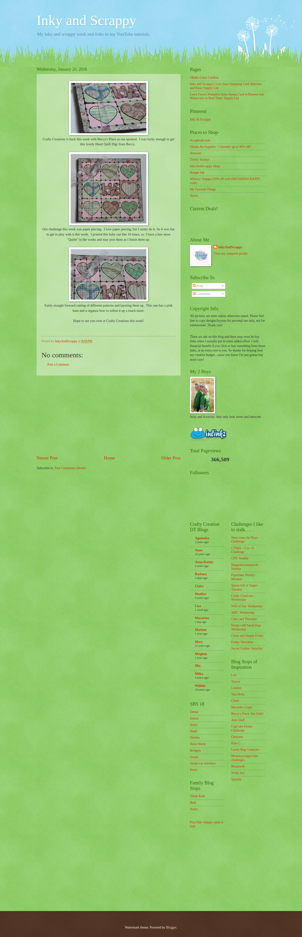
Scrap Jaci (237, 772)
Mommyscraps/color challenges (244, 758)
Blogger (171, 927)
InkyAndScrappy (230, 247)
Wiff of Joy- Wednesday (247, 606)
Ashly (194, 809)
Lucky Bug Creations (245, 749)
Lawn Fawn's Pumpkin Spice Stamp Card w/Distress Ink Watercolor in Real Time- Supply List (227, 96)
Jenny (193, 725)
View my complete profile (230, 253)
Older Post (170, 457)
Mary (199, 642)
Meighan (201, 654)
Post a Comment (58, 364)
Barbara (201, 574)
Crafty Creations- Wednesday (242, 598)
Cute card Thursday (244, 619)
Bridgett (195, 750)
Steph (193, 731)
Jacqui (194, 757)
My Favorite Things (203, 189)
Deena (194, 712)
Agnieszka (202, 538)
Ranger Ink (197, 172)
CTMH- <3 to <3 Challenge (242, 550)
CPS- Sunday (240, 558)
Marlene (201, 630)
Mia (198, 665)
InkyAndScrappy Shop (205, 166)
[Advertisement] (108, 415)
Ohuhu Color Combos (204, 77)
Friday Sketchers (242, 642)
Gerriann (237, 737)
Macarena (202, 618)
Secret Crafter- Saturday (247, 648)
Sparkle (236, 779)
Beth (193, 802)
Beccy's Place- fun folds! (247, 713)
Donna (194, 718)
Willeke (200, 686)
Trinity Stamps (199, 159)
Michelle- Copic (241, 707)
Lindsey (236, 688)
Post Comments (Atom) (70, 468)
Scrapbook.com (200, 140)
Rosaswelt (238, 766)
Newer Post (47, 457)
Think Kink (197, 796)
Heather (200, 594)
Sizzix (194, 195)
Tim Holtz (238, 694)
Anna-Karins (204, 562)
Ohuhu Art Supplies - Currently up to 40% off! (220, 147)
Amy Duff (238, 720)
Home (109, 457)
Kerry (193, 769)
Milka (199, 674)
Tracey (235, 681)
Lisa (198, 606)
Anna (198, 550)
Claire (199, 586)
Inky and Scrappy (86, 20)
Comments (201, 294)
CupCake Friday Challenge (242, 728)
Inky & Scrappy (200, 119)
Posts (198, 286)
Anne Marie (198, 744)
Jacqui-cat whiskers (202, 763)
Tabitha (195, 737)
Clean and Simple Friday (247, 636)
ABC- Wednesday (243, 612)
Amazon (195, 153)
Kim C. (236, 743)
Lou (233, 675)
